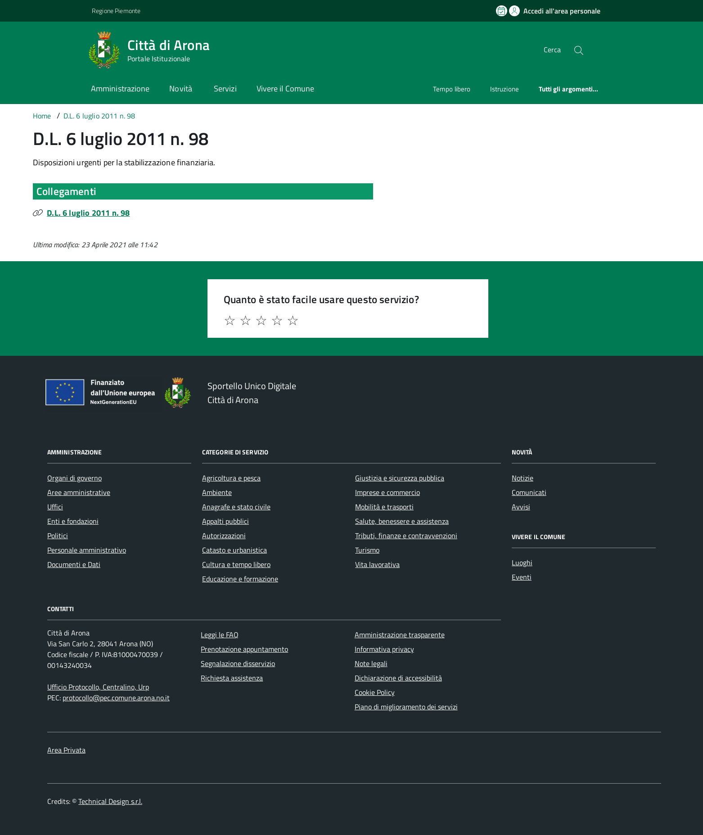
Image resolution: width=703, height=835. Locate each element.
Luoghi (522, 562)
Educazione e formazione (240, 578)
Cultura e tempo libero (236, 564)
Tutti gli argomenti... (569, 89)
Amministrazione (120, 88)
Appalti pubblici (225, 521)
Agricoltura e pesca (231, 477)
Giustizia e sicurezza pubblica (399, 477)
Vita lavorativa (377, 564)
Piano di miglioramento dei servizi (406, 706)
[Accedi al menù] (45, 48)
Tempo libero (451, 89)
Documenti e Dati (73, 564)
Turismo (367, 550)
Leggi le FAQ (220, 634)
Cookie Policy (375, 692)
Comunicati (529, 492)
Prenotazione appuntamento (244, 649)
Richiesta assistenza (232, 677)
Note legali (371, 663)
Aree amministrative (78, 492)
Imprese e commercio (387, 492)
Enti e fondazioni (73, 521)
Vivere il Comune (285, 88)
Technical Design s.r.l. (110, 801)
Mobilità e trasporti (384, 506)
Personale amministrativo (86, 550)
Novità (181, 88)
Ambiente (217, 492)
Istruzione (504, 89)
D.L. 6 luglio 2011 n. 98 (88, 213)
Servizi (225, 88)
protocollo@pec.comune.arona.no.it (116, 697)
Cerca (552, 49)
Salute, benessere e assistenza (402, 521)
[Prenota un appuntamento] (502, 11)
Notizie (522, 477)
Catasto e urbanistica (234, 550)
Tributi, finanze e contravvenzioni (406, 535)
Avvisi (521, 506)
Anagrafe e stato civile (236, 506)
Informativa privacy (384, 649)
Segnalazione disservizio (238, 663)
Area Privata (66, 749)
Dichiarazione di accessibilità (398, 677)
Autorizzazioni (224, 535)
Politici (57, 535)
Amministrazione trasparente (400, 634)
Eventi (522, 577)
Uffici (55, 506)
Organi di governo (74, 477)
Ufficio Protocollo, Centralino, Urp (98, 686)
